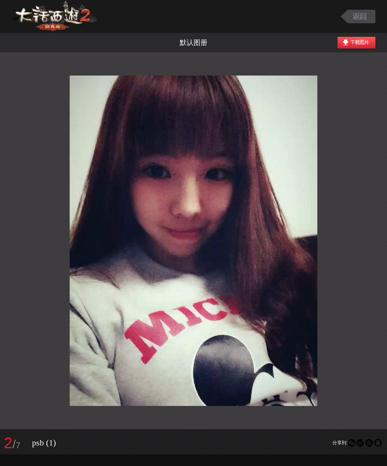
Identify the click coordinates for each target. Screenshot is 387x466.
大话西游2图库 (55, 16)
